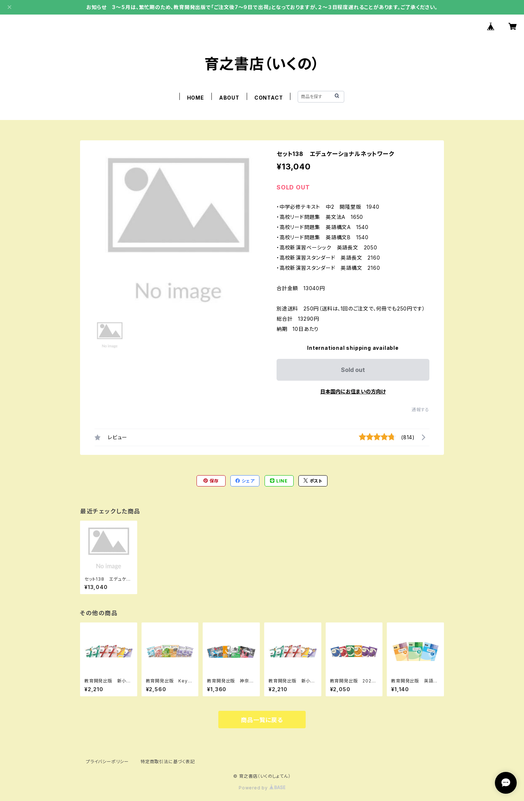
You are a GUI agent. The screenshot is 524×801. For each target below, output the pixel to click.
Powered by (262, 787)
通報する (420, 409)
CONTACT (268, 98)
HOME (195, 98)
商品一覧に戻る (262, 720)
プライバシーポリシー (107, 761)
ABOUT (229, 98)
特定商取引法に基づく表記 (167, 761)
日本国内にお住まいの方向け (353, 391)
